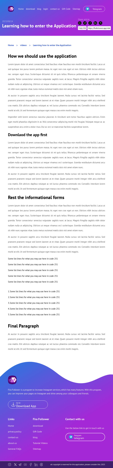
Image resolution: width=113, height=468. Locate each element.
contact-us (55, 7)
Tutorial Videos (40, 443)
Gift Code (66, 7)
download (30, 7)
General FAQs (14, 448)
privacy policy (14, 431)
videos (23, 45)
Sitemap (76, 7)
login (45, 7)
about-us (12, 443)
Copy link (82, 26)
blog (39, 7)
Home (21, 7)
